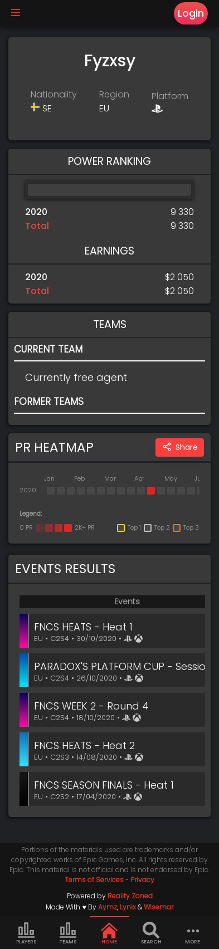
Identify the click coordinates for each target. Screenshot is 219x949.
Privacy (142, 879)
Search (151, 933)
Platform (170, 96)
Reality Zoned (130, 896)
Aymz (107, 907)
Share (180, 447)
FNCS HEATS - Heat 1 (83, 627)
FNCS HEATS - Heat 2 (84, 745)
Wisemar (158, 907)
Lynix (128, 907)
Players (26, 933)
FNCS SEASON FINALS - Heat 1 (104, 785)
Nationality (54, 94)
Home (109, 933)
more (192, 933)
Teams (68, 933)
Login (191, 13)
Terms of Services (94, 879)
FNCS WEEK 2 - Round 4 (91, 706)
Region (114, 94)
